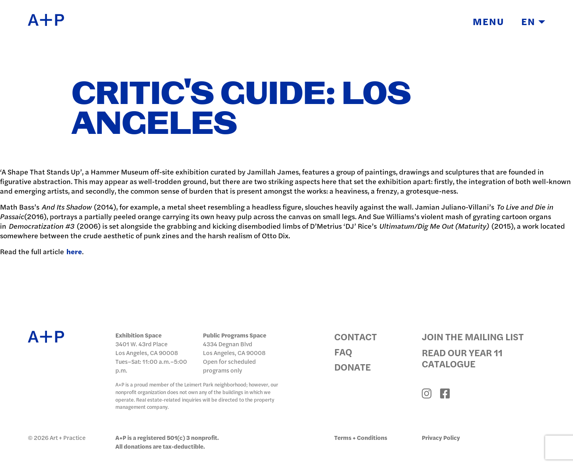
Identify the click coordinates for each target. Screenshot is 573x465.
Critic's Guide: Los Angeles (241, 109)
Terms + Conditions (360, 437)
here (74, 251)
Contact (355, 336)
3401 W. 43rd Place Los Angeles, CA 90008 (146, 348)
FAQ (343, 351)
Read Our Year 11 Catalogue (462, 357)
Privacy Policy (441, 437)
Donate (352, 366)
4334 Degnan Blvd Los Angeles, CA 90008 (234, 348)
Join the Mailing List (473, 336)
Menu (488, 21)
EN (533, 21)
